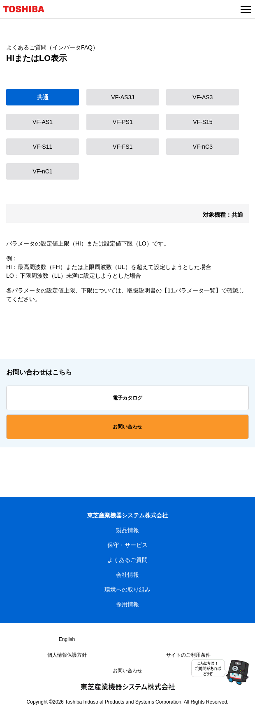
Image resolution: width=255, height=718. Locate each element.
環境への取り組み (127, 589)
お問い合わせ (127, 427)
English (67, 639)
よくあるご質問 (127, 560)
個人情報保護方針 (67, 655)
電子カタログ (127, 398)
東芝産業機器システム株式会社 (127, 515)
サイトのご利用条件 (188, 655)
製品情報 (127, 530)
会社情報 (127, 574)
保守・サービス (127, 545)
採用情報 (127, 604)
